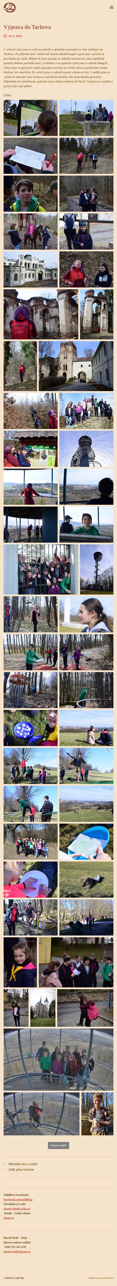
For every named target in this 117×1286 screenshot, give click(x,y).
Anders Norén (106, 1278)
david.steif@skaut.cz (17, 1251)
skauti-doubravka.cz (17, 1208)
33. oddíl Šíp (17, 1278)
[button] (112, 7)
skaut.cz (9, 1218)
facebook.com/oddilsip (18, 1199)
